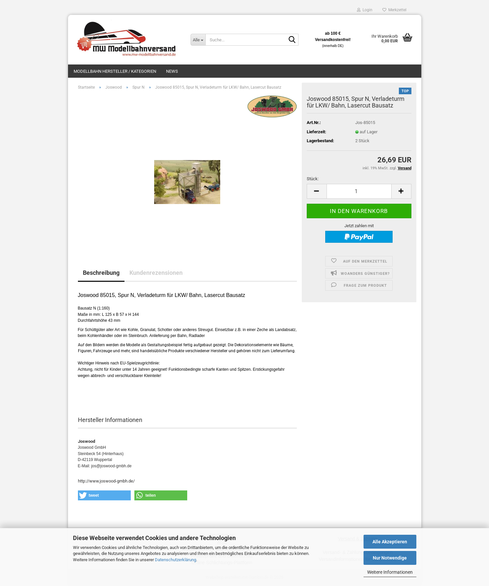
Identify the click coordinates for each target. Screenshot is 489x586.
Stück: (313, 178)
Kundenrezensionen (156, 272)
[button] (317, 191)
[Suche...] (198, 40)
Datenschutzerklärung (175, 559)
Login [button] (364, 10)
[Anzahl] (359, 191)
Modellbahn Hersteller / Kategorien (115, 71)
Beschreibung (101, 272)
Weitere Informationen (390, 572)
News (172, 71)
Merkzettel (394, 10)
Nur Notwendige (390, 558)
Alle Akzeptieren (389, 541)
